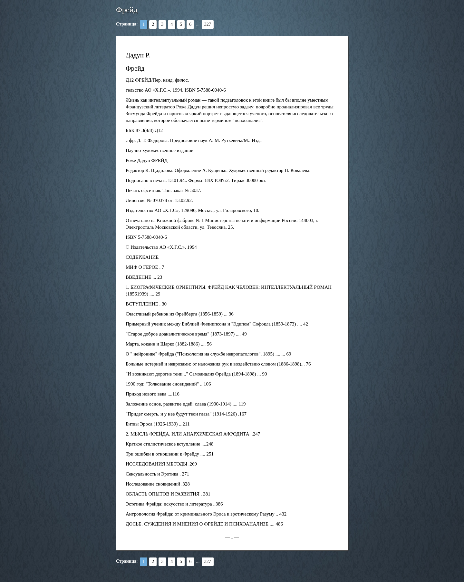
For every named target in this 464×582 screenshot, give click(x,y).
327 (207, 24)
